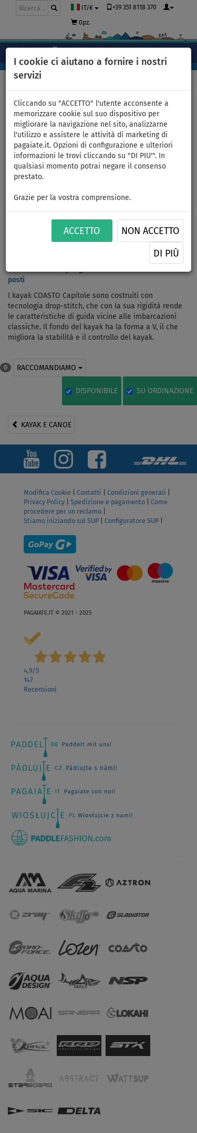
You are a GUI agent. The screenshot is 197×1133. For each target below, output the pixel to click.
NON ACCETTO (150, 231)
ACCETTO (82, 231)
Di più (166, 253)
